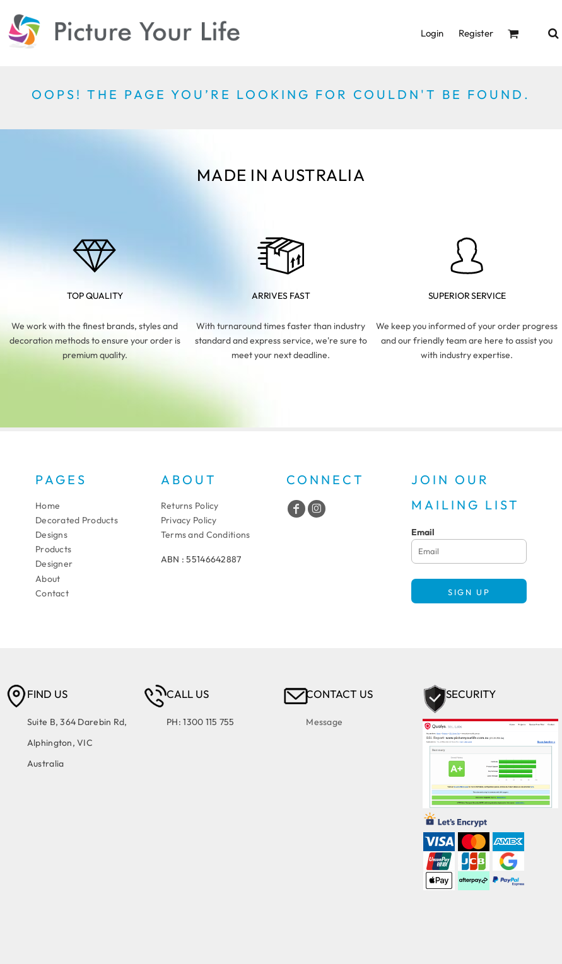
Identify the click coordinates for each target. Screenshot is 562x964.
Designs (51, 534)
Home (47, 505)
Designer (54, 563)
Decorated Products (76, 520)
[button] (513, 33)
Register (476, 33)
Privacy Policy (189, 520)
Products (53, 549)
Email (423, 532)
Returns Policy (190, 505)
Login (432, 33)
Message (324, 722)
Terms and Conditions (205, 534)
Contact (52, 593)
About (47, 578)
